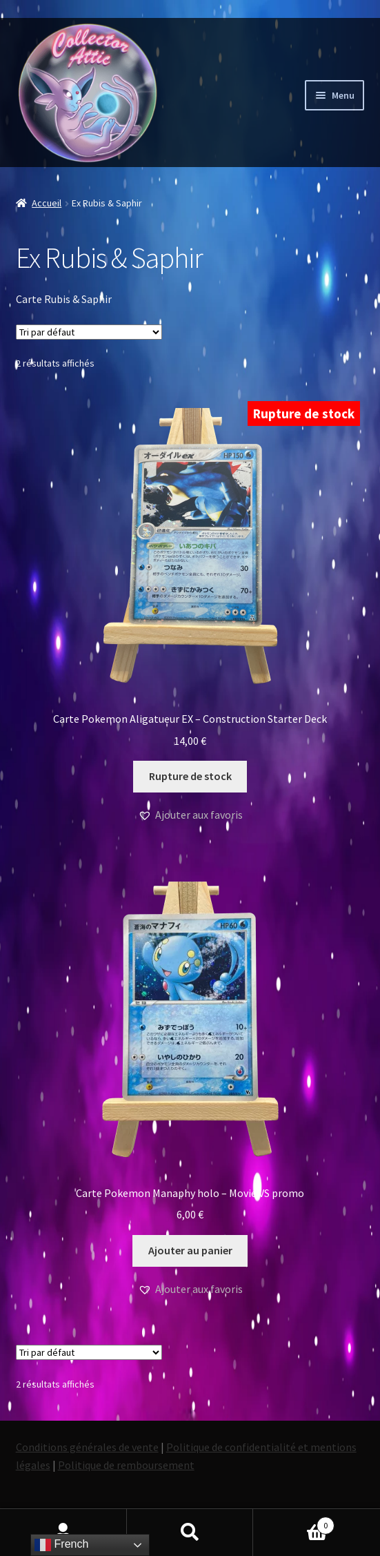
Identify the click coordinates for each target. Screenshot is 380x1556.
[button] (190, 815)
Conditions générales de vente (87, 1447)
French (61, 1545)
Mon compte (63, 1532)
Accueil (46, 203)
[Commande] (89, 332)
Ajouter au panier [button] (190, 1250)
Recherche (190, 1532)
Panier (293, 1522)
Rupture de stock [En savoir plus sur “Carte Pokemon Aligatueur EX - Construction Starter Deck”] (190, 776)
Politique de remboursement (126, 1465)
